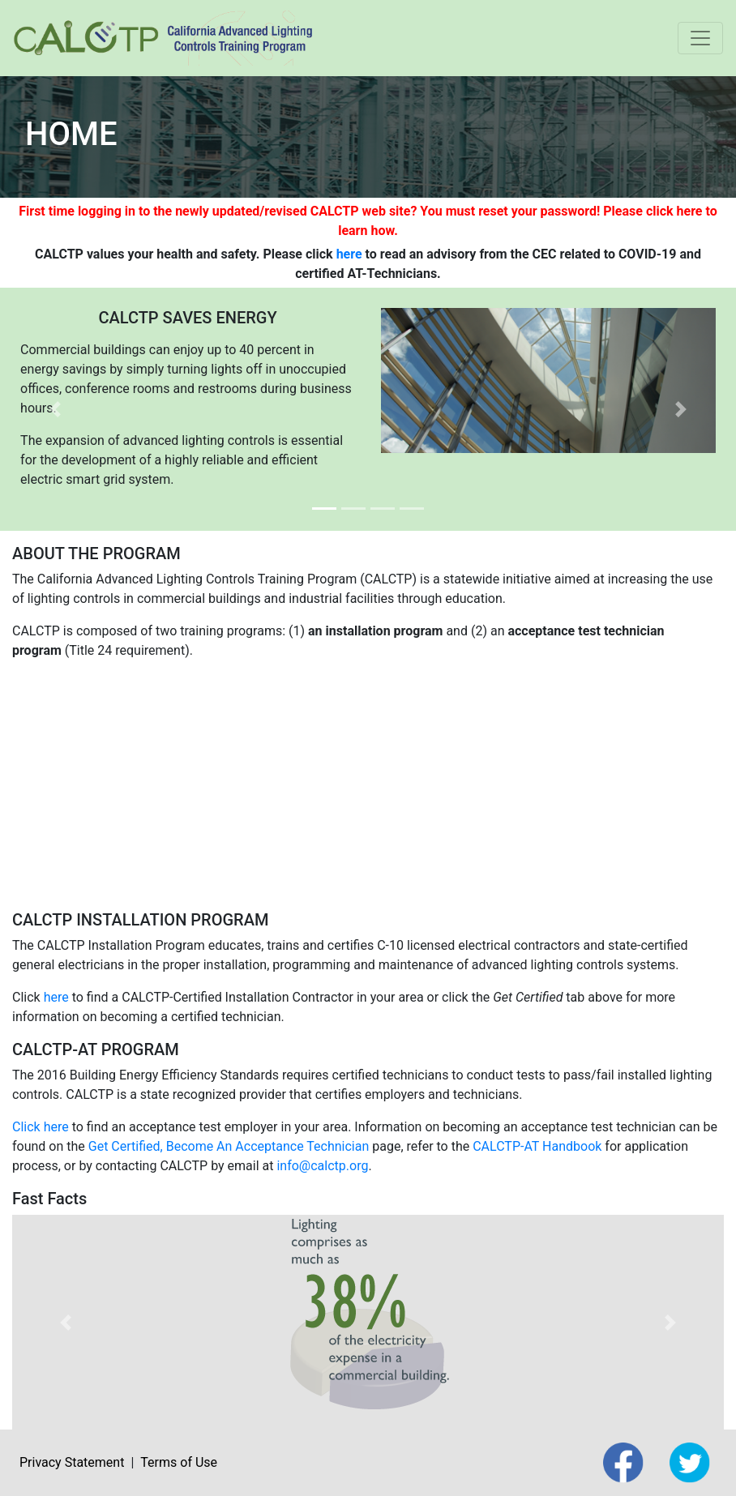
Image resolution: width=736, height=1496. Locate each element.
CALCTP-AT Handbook (537, 1146)
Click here (40, 1127)
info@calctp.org (322, 1165)
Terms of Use (178, 1462)
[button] (55, 409)
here (349, 254)
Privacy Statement (71, 1462)
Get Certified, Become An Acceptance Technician (229, 1146)
